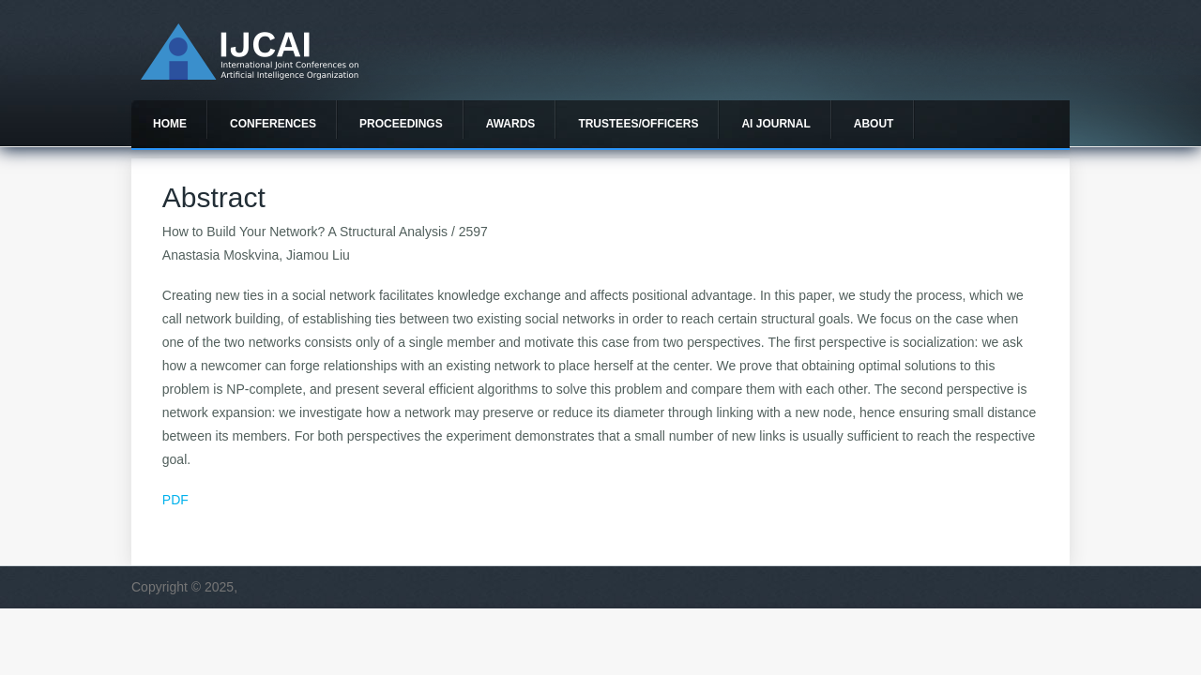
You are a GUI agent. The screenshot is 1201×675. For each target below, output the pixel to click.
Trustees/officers (638, 123)
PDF (175, 499)
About (874, 123)
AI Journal (775, 123)
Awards (511, 123)
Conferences (273, 123)
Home (170, 123)
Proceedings (401, 123)
